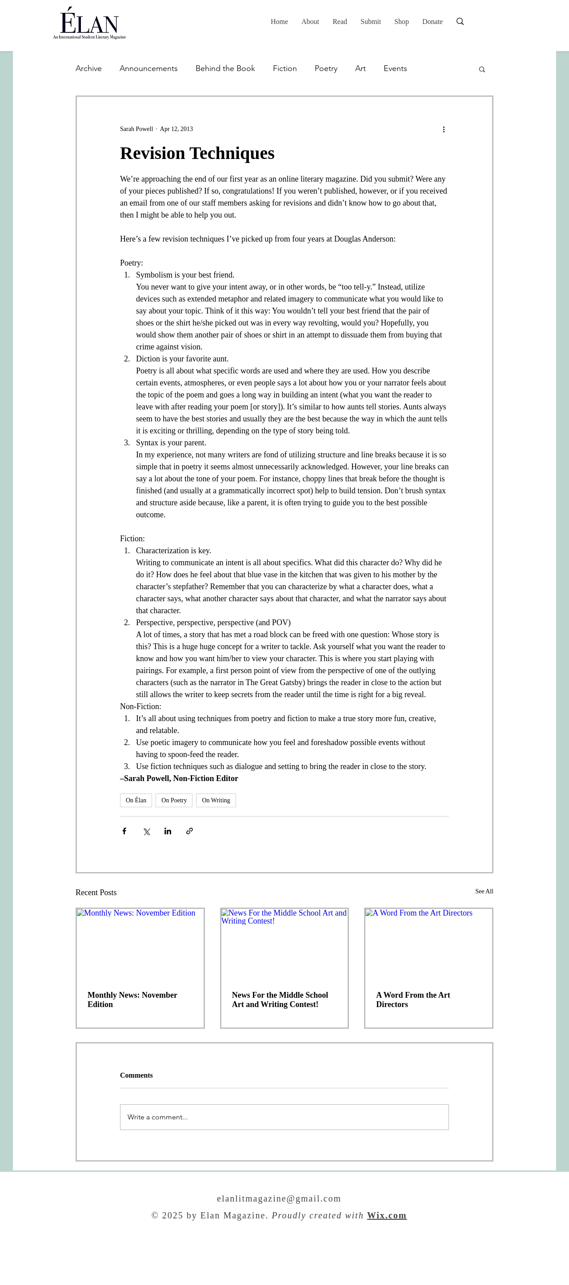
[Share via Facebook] (124, 831)
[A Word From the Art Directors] (428, 944)
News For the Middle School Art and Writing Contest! (280, 1000)
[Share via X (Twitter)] (146, 831)
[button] (340, 22)
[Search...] (488, 21)
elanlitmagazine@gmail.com (279, 1199)
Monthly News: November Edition (132, 1000)
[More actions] (443, 128)
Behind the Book (225, 68)
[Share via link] (189, 831)
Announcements (149, 68)
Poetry (326, 68)
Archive (89, 68)
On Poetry (174, 800)
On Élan (136, 800)
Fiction (285, 68)
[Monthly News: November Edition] (140, 944)
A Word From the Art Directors (413, 1000)
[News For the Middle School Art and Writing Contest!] (284, 944)
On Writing (216, 800)
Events (395, 68)
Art (360, 68)
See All (484, 891)
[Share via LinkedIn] (168, 831)
